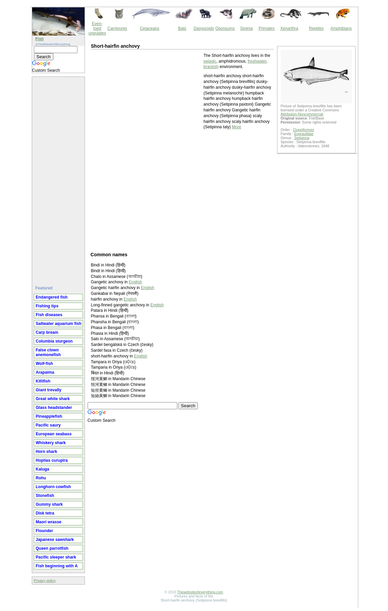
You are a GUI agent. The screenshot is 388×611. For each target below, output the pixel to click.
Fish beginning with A (57, 566)
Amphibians (341, 28)
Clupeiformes (303, 130)
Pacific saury (48, 425)
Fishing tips (47, 306)
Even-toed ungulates (97, 28)
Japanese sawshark (55, 539)
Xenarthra (289, 28)
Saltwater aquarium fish (59, 323)
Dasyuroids (204, 28)
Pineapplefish (49, 416)
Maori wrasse (49, 522)
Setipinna (301, 138)
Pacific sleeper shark (56, 557)
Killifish (43, 381)
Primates (266, 28)
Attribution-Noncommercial (302, 114)
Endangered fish (52, 297)
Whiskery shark (51, 442)
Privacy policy (45, 581)
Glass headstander (54, 407)
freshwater (257, 61)
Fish (40, 39)
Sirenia (246, 28)
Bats (182, 28)
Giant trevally (49, 390)
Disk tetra (45, 513)
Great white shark (53, 398)
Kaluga (42, 469)
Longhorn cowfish (53, 486)
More (236, 127)
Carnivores (117, 28)
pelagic (210, 61)
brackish (211, 66)
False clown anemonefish (48, 352)
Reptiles (316, 28)
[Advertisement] (59, 178)
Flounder (44, 530)
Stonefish (45, 495)
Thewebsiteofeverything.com (200, 592)
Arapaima (45, 372)
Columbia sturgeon (54, 341)
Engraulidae (304, 134)
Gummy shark (49, 504)
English (135, 282)
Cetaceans (149, 28)
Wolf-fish (44, 363)
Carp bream (47, 332)
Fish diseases (49, 314)
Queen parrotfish (52, 548)
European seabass (54, 434)
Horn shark (46, 451)
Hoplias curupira (52, 460)
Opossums (225, 28)
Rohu (41, 478)
